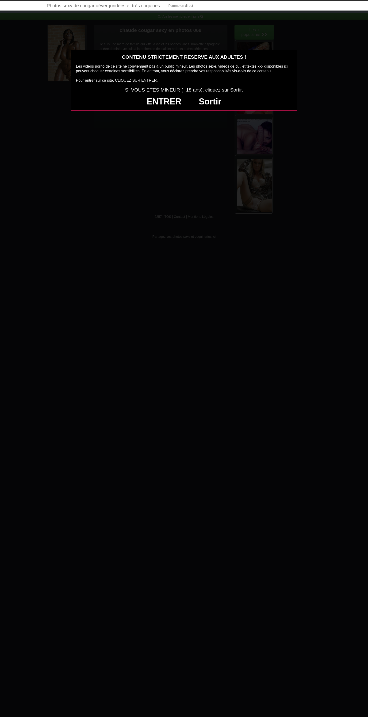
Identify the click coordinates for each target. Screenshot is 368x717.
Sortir (210, 101)
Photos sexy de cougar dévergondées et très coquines (103, 5)
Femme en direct (181, 6)
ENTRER (164, 101)
